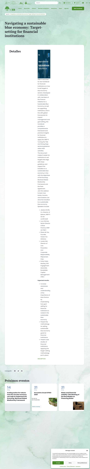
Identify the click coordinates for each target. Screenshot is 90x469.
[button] (87, 450)
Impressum (77, 466)
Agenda (66, 8)
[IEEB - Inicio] (10, 8)
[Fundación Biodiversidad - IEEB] (19, 3)
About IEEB (26, 8)
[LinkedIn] (83, 2)
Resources (54, 8)
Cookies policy (63, 466)
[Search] (60, 2)
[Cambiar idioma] (86, 2)
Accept (58, 463)
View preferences (82, 463)
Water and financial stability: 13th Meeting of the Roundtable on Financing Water (70, 395)
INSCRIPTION (42, 359)
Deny (70, 463)
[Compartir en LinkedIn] (14, 371)
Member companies (43, 8)
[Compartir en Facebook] (21, 371)
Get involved (78, 8)
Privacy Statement (71, 466)
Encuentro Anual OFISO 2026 (42, 394)
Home (19, 8)
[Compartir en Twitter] (18, 371)
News (60, 8)
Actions (34, 8)
